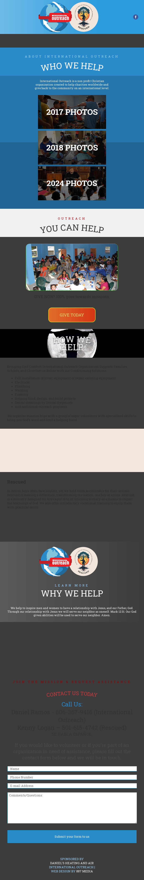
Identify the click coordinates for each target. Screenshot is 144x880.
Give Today (72, 315)
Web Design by (72, 871)
